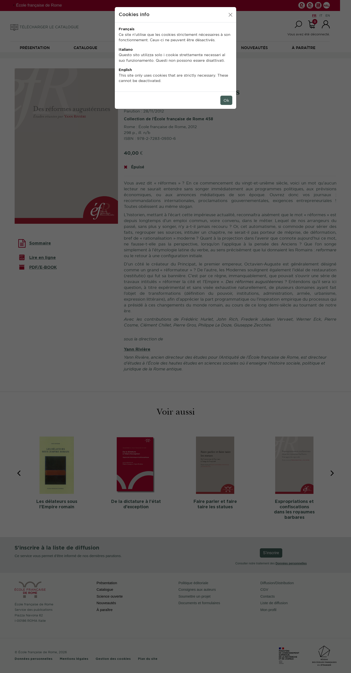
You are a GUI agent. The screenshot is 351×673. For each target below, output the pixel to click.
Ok (226, 100)
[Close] (230, 15)
